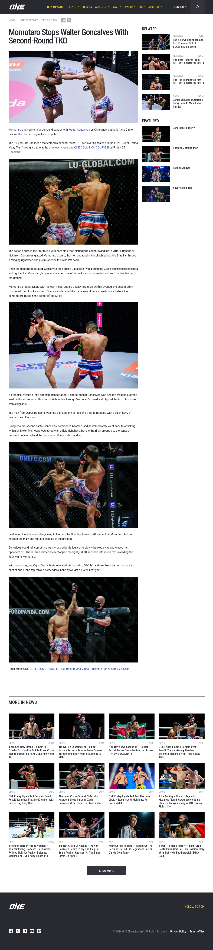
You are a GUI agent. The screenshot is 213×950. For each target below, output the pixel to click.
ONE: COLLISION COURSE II (91, 147)
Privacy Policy (178, 931)
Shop (142, 7)
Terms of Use (197, 931)
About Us (153, 7)
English (179, 7)
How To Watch (55, 7)
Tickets (87, 7)
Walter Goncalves (79, 129)
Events (72, 7)
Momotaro (15, 129)
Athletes (100, 7)
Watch (129, 7)
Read (115, 7)
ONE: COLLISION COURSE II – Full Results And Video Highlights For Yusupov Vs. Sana (76, 669)
